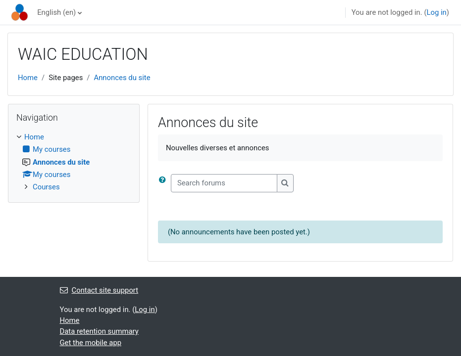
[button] (164, 183)
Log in (436, 12)
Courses (46, 186)
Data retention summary (99, 331)
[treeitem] (73, 162)
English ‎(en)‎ (56, 12)
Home (28, 77)
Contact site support (99, 290)
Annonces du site (122, 77)
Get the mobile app (91, 342)
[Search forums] (224, 183)
